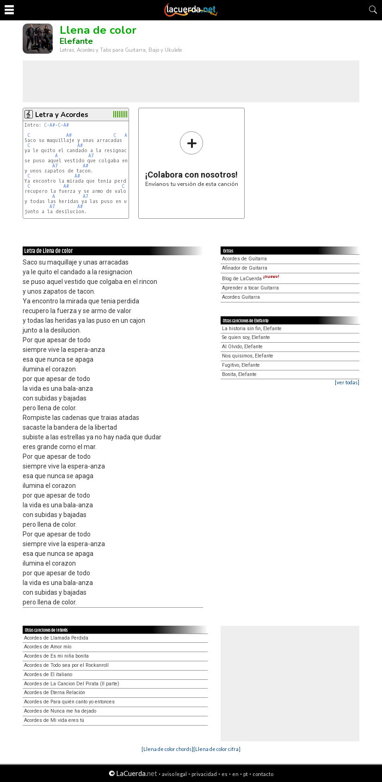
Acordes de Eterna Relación (54, 693)
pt (245, 774)
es (225, 774)
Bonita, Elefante (239, 374)
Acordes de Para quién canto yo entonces (69, 702)
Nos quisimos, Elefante (247, 356)
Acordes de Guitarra (244, 259)
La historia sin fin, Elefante (252, 329)
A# (52, 125)
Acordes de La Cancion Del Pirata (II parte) (71, 684)
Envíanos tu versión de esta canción (191, 159)
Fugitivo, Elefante (241, 365)
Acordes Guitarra (241, 297)
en (235, 774)
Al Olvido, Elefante (242, 347)
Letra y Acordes (61, 114)
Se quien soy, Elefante (246, 337)
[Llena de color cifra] (216, 749)
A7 (91, 156)
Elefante (76, 41)
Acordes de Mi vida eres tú (54, 720)
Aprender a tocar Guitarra (250, 288)
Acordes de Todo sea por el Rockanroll (66, 665)
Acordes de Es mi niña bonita (56, 656)
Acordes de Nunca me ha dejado (60, 711)
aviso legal (174, 774)
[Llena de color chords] (167, 749)
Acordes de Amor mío (47, 647)
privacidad (204, 774)
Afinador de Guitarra (244, 268)
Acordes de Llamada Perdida (56, 638)
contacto (263, 774)
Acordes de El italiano (48, 674)
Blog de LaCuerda (250, 279)
